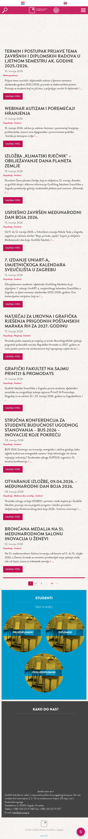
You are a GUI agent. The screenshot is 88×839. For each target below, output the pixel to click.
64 (52, 583)
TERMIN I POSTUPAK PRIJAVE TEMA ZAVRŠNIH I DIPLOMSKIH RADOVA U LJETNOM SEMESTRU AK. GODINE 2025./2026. (42, 58)
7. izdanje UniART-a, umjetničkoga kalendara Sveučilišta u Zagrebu (35, 265)
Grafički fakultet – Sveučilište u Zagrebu (44, 10)
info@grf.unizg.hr (21, 812)
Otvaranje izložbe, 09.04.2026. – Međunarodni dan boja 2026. (41, 484)
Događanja (8, 123)
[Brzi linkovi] (81, 832)
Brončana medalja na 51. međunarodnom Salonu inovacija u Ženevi (34, 534)
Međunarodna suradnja (24, 495)
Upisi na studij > (44, 606)
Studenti (17, 123)
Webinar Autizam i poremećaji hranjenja (40, 111)
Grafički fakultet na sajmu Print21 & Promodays (37, 371)
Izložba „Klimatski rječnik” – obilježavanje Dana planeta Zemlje (38, 161)
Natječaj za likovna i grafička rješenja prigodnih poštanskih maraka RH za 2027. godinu (42, 321)
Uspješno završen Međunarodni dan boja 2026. (43, 215)
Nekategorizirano (10, 75)
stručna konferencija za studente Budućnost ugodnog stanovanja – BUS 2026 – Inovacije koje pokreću (41, 427)
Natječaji (18, 335)
